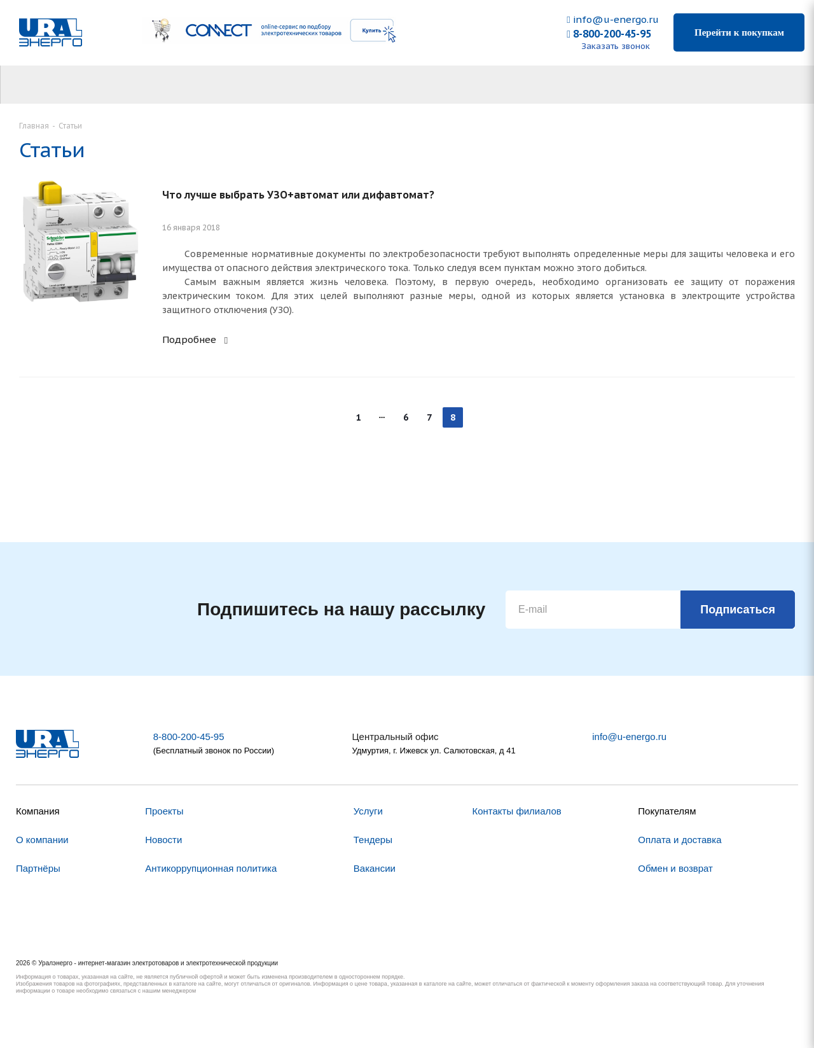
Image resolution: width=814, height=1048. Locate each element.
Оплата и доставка (679, 839)
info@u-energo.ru (612, 19)
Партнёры (38, 868)
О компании (42, 839)
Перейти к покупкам (739, 32)
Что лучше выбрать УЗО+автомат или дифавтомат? (298, 194)
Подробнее (196, 339)
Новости (163, 839)
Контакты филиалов (516, 811)
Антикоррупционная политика (211, 868)
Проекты (164, 811)
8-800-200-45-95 (609, 33)
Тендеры (373, 839)
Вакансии (375, 868)
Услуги (368, 811)
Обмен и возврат (675, 868)
